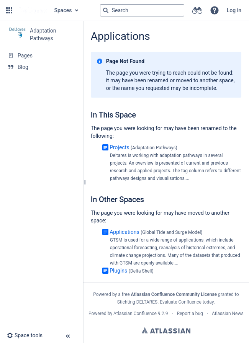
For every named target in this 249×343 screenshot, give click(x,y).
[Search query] (142, 10)
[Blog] (41, 67)
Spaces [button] (63, 10)
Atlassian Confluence (135, 313)
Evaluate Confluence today (186, 302)
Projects (119, 147)
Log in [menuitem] (234, 10)
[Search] (106, 10)
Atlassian (166, 330)
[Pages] (41, 55)
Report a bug (190, 313)
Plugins (118, 271)
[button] (9, 10)
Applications (124, 232)
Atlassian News (228, 313)
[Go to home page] (33, 10)
